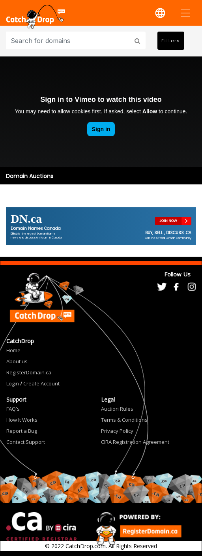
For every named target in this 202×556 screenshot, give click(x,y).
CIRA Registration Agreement (135, 441)
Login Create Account (33, 383)
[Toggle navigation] (185, 13)
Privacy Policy (117, 430)
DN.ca (26, 218)
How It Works (21, 419)
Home (13, 350)
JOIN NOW (168, 220)
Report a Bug (21, 430)
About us (17, 361)
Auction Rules (117, 408)
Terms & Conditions (124, 419)
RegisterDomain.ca (28, 372)
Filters (170, 41)
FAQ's (13, 408)
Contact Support (25, 441)
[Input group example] (68, 40)
